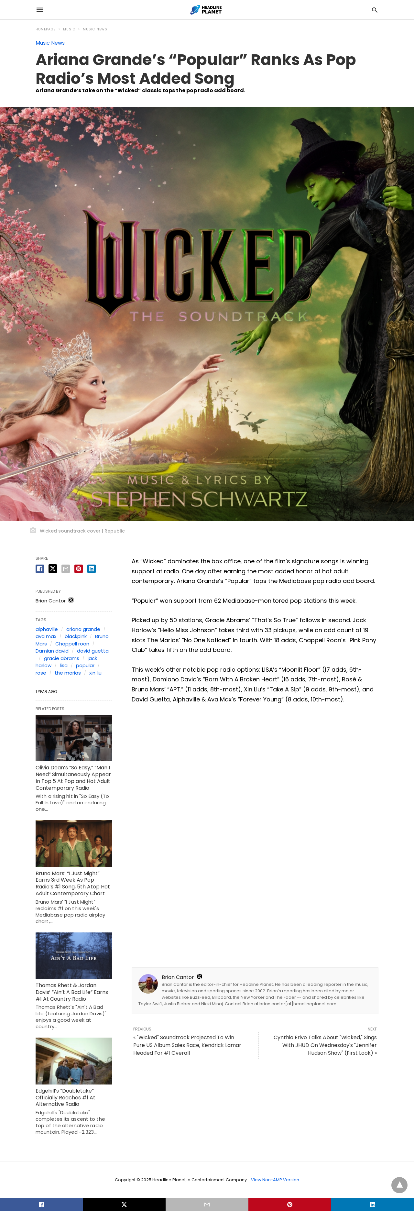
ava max (46, 636)
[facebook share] (40, 569)
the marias (68, 672)
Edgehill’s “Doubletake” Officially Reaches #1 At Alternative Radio (65, 1097)
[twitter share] (53, 568)
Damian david (52, 650)
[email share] (65, 569)
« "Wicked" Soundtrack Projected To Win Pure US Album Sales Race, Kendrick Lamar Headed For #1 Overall (187, 1045)
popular (85, 665)
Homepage (46, 29)
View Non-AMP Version (275, 1180)
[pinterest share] (78, 569)
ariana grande (83, 629)
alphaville (47, 629)
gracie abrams (61, 658)
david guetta (93, 650)
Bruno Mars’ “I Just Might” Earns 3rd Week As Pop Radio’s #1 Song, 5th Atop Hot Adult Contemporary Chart (73, 883)
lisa (64, 665)
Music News (95, 29)
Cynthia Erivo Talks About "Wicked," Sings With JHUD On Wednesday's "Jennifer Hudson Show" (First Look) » (325, 1045)
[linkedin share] (91, 569)
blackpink (76, 636)
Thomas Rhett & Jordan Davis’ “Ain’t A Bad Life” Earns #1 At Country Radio (72, 992)
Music (69, 29)
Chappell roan (72, 643)
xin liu (95, 672)
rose (41, 672)
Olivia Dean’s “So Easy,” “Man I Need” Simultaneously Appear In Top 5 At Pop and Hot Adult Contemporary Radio (73, 777)
